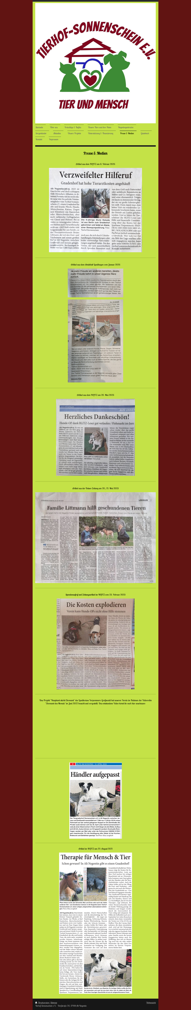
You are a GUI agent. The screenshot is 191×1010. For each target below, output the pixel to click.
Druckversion (42, 1002)
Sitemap (54, 1002)
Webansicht (151, 1002)
